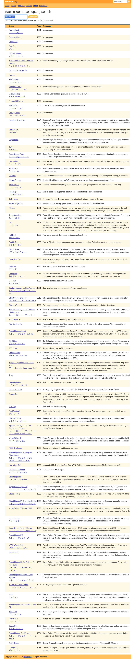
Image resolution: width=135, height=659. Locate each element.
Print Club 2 (13, 552)
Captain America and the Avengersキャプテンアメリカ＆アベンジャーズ (23, 290)
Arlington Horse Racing (18, 70)
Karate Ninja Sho (16, 203)
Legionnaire (13, 140)
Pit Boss (12, 176)
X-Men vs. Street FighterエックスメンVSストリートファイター (22, 587)
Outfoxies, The (15, 259)
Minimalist (28, 657)
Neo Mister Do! (15, 465)
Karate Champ (15, 180)
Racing (12, 75)
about (35, 6)
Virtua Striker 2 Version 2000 (20, 508)
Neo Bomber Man (16, 324)
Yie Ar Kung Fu (15, 319)
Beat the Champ (15, 37)
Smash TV (13, 394)
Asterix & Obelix (15, 390)
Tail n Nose (13, 199)
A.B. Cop (12, 407)
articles (29, 6)
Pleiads (12, 208)
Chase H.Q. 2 (14, 494)
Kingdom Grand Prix (17, 120)
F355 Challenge (15, 448)
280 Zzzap (13, 348)
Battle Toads (14, 643)
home (7, 6)
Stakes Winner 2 (15, 305)
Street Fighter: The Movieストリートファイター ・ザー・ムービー (22, 636)
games (13, 6)
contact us (43, 6)
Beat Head (13, 42)
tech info (21, 6)
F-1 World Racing (16, 101)
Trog (11, 375)
